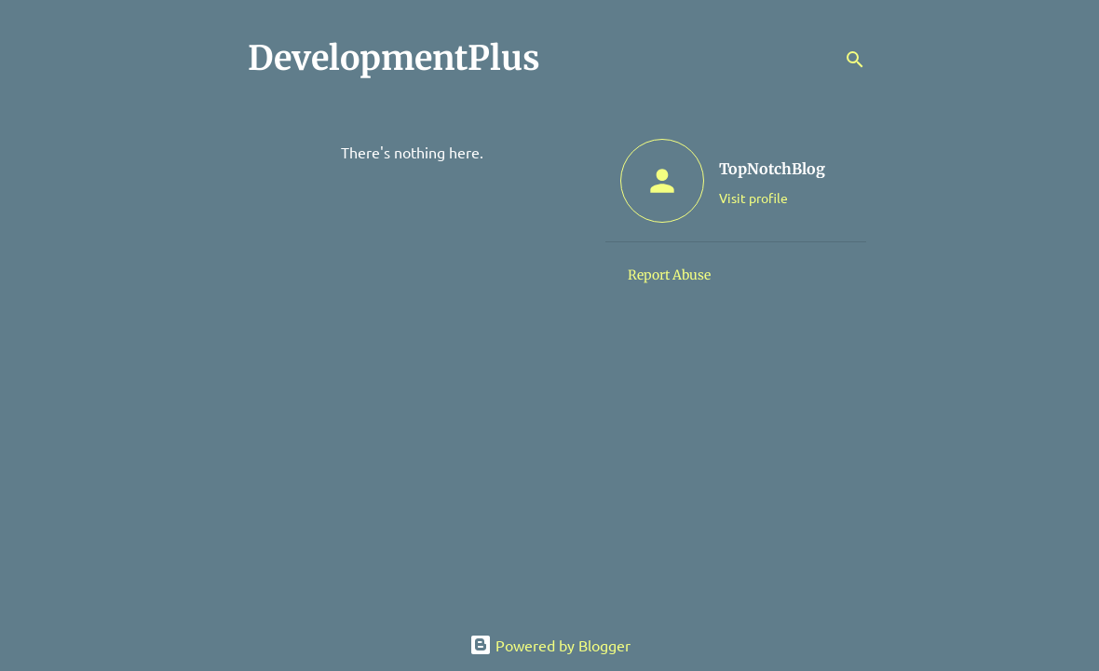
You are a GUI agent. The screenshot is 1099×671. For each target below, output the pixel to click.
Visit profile (753, 197)
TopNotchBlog (772, 168)
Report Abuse (669, 275)
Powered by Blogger (550, 645)
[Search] (855, 59)
